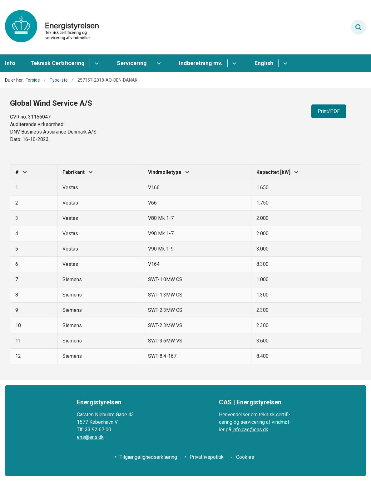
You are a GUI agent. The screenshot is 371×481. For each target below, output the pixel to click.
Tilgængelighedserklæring (148, 457)
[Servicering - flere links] (158, 63)
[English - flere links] (284, 63)
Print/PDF (329, 111)
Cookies (245, 457)
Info (10, 63)
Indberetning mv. (200, 63)
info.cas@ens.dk (250, 430)
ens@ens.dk (90, 437)
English (264, 63)
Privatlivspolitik (207, 457)
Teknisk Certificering (57, 63)
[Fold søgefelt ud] (358, 27)
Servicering (132, 63)
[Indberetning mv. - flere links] (233, 63)
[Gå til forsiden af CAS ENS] (49, 27)
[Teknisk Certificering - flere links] (96, 63)
